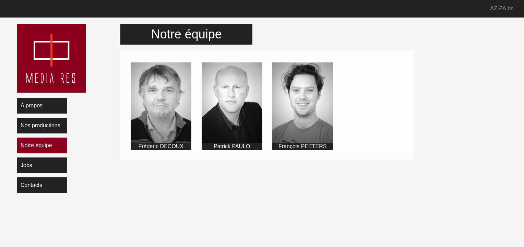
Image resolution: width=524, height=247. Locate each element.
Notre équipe (36, 145)
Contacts (31, 185)
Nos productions (40, 125)
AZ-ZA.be (502, 8)
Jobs (26, 165)
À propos (32, 105)
